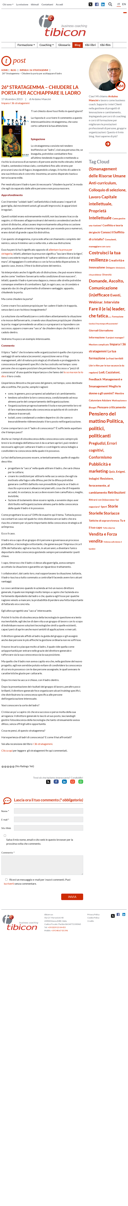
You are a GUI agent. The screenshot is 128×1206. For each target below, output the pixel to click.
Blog (77, 45)
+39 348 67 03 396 (59, 930)
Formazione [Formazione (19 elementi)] (117, 316)
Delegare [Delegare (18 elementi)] (110, 267)
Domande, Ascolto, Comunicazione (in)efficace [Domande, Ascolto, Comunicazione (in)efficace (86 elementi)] (106, 287)
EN (124, 4)
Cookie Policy (93, 917)
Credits (90, 921)
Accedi (59, 4)
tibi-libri (90, 45)
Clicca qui (6, 750)
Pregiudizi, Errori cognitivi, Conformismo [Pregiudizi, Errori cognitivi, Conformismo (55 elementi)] (103, 450)
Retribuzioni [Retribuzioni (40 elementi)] (116, 492)
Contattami (47, 4)
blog (13, 70)
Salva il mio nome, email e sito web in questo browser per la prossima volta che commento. (39, 841)
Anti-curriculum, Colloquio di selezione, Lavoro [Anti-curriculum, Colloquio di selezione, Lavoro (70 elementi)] (107, 190)
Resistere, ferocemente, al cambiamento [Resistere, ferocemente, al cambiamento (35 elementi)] (101, 485)
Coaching (46, 45)
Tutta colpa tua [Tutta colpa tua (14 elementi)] (109, 528)
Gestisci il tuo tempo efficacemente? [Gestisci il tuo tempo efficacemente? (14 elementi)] (103, 324)
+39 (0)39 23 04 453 (57, 927)
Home (4, 70)
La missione (22, 4)
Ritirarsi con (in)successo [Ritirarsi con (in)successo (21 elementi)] (102, 499)
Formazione (25, 45)
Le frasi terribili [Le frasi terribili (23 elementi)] (114, 358)
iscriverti (9, 883)
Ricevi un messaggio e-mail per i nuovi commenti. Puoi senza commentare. (37, 881)
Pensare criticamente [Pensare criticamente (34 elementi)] (111, 407)
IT (119, 4)
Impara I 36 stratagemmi (34, 70)
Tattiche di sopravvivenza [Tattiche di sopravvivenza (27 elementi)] (104, 520)
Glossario (64, 45)
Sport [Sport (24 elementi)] (104, 506)
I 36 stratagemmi (42, 743)
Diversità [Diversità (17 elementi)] (107, 274)
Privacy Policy (93, 914)
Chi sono (7, 4)
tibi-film (105, 45)
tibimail (35, 4)
